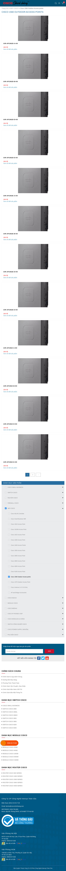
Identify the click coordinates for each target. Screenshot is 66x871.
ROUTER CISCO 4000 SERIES (13, 786)
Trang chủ (5, 8)
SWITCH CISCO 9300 (10, 728)
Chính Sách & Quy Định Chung (12, 677)
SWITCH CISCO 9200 (10, 724)
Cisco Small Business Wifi (18, 519)
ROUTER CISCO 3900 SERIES (13, 782)
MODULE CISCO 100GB (10, 753)
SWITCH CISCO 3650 (10, 718)
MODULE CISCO (13, 603)
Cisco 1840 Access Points (18, 545)
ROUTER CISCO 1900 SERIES (13, 776)
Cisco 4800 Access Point (18, 566)
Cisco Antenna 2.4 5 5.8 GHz (19, 587)
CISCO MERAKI (12, 608)
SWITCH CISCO (12, 492)
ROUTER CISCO (13, 498)
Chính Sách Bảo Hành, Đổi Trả (12, 689)
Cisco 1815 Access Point (18, 534)
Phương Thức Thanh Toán (11, 683)
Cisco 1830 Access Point (18, 540)
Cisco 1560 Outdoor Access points (21, 577)
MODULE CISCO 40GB (10, 750)
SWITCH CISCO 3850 (10, 721)
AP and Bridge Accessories (18, 592)
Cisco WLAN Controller (17, 513)
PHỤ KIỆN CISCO (13, 634)
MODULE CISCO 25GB (10, 747)
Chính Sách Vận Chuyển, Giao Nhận (14, 686)
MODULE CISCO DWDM (10, 757)
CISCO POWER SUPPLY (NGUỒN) (18, 629)
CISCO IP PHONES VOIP (15, 613)
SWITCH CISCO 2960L (10, 712)
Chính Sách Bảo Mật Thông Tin (12, 692)
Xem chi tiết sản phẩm (10, 49)
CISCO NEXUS (12, 598)
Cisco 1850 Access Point (18, 550)
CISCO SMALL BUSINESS (15, 487)
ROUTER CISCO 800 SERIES (12, 773)
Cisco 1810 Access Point (18, 524)
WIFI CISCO (14, 8)
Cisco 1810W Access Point (18, 529)
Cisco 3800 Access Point (18, 561)
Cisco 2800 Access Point (18, 556)
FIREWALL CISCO (13, 503)
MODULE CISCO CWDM (10, 760)
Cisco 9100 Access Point (18, 571)
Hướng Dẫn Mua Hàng (10, 680)
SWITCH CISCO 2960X (10, 715)
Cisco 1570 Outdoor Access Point (20, 582)
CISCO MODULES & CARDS (16, 619)
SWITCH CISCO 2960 (10, 709)
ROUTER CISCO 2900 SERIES (13, 779)
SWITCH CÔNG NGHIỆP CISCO (17, 624)
